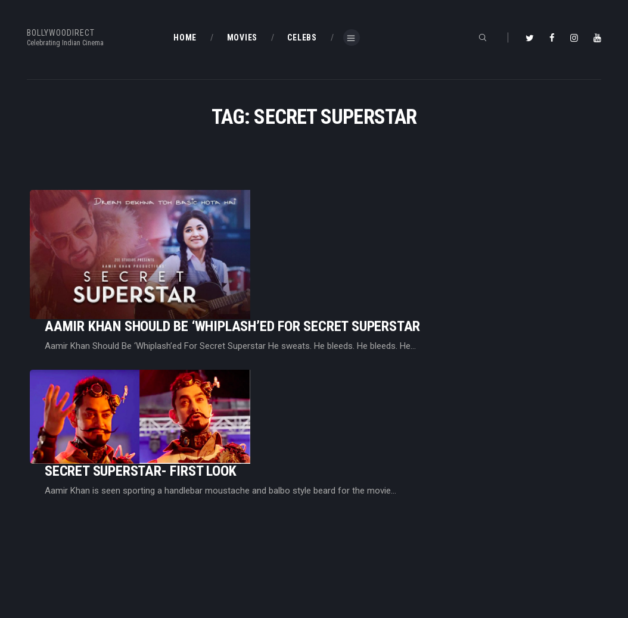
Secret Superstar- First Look (289, 317)
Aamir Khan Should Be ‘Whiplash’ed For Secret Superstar (381, 224)
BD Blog (188, 537)
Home (185, 518)
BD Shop (337, 537)
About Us (191, 556)
